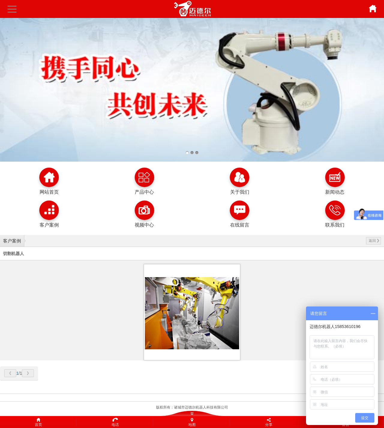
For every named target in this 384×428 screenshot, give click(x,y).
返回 (374, 241)
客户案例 (12, 240)
